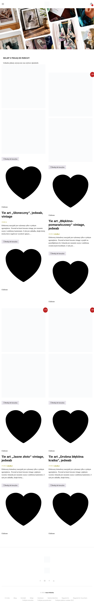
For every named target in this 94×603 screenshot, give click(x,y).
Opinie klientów (53, 598)
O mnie (7, 598)
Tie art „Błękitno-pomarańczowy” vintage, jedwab (67, 224)
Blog (15, 598)
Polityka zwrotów (27, 600)
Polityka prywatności (44, 600)
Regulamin (65, 598)
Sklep (31, 598)
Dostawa (40, 598)
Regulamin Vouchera (80, 598)
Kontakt (23, 598)
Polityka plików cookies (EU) (64, 600)
